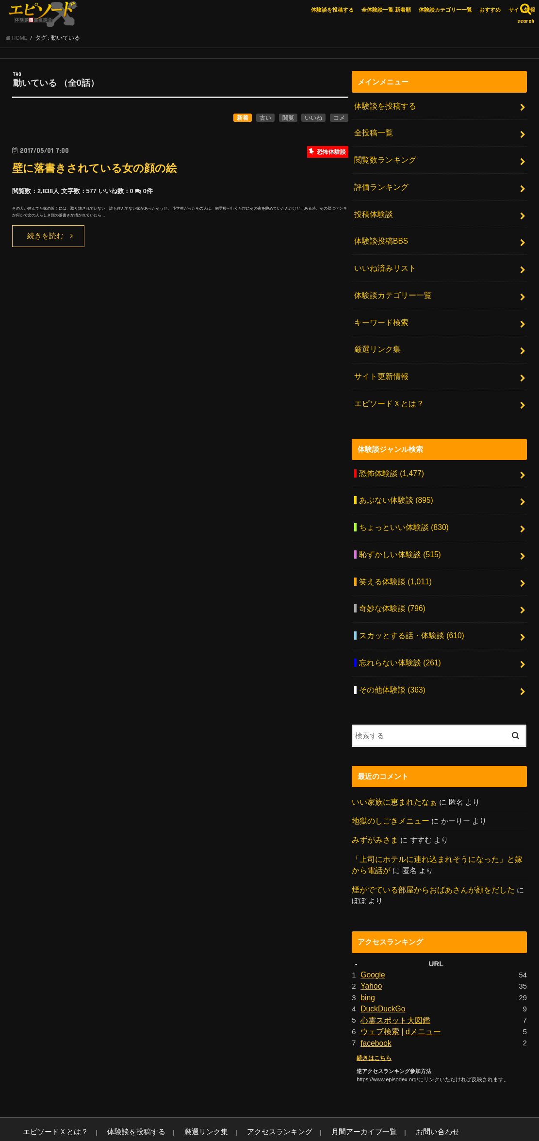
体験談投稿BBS (379, 236)
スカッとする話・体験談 (408, 613)
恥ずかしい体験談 (397, 536)
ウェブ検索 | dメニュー (398, 998)
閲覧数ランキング (383, 159)
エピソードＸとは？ (387, 390)
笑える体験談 (393, 561)
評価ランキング (379, 185)
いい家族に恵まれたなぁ (392, 775)
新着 (242, 120)
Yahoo (370, 955)
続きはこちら (373, 1023)
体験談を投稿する (332, 10)
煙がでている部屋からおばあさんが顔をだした (428, 860)
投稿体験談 (372, 211)
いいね (313, 120)
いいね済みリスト (383, 262)
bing (367, 966)
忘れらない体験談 (397, 639)
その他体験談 (390, 664)
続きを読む (45, 239)
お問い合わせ (381, 1097)
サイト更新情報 (379, 365)
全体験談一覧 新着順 (386, 10)
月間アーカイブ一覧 (317, 1097)
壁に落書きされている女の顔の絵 (105, 170)
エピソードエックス (429, 1125)
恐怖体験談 (389, 459)
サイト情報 (521, 10)
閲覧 (288, 120)
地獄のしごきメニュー (388, 793)
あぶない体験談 (394, 484)
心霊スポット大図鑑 (393, 988)
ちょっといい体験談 (401, 510)
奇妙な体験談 (390, 587)
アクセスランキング (244, 1097)
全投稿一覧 (372, 134)
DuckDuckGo (381, 977)
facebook (375, 1009)
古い (265, 120)
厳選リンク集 (376, 339)
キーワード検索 (379, 313)
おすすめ (490, 10)
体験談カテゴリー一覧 (445, 10)
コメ (339, 120)
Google (372, 944)
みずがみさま (373, 812)
